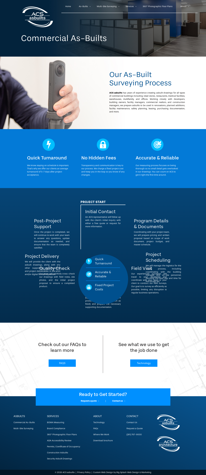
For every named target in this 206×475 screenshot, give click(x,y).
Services (130, 6)
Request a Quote (135, 428)
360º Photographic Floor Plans (157, 6)
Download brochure (103, 440)
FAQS (62, 363)
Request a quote (90, 401)
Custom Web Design (103, 472)
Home (68, 6)
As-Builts (83, 6)
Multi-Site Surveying (107, 6)
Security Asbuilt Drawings (59, 458)
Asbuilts (19, 416)
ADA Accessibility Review (59, 440)
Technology (144, 363)
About (183, 6)
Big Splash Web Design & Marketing (133, 472)
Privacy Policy (84, 472)
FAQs (95, 428)
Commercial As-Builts (24, 422)
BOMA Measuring (55, 422)
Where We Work (101, 434)
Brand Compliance (56, 428)
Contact (132, 416)
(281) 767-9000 (134, 434)
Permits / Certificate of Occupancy (63, 446)
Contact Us (132, 422)
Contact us (118, 401)
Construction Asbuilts (57, 452)
